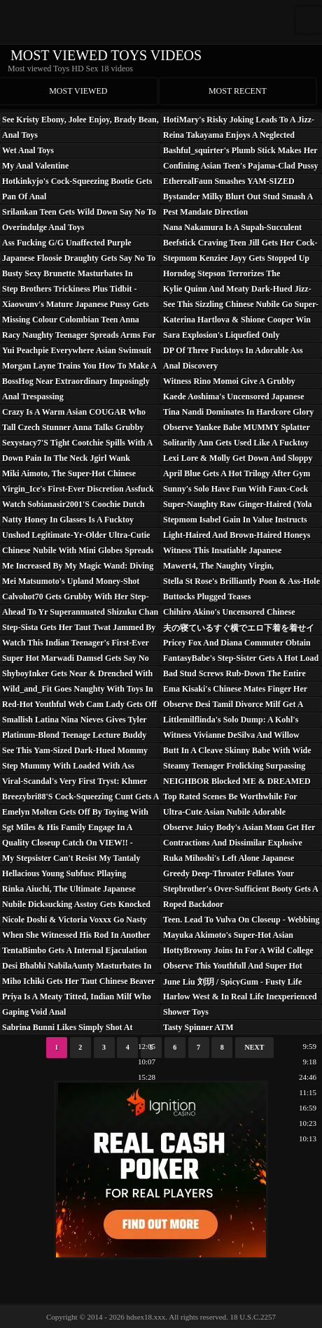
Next (255, 1047)
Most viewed (78, 91)
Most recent (238, 91)
